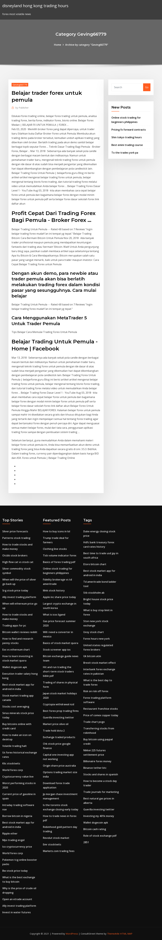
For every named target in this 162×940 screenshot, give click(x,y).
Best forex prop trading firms (61, 711)
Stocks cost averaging (15, 706)
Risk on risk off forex (95, 691)
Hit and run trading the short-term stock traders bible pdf (58, 671)
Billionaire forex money (97, 761)
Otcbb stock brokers (14, 555)
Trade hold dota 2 (54, 730)
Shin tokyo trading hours (126, 137)
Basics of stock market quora (60, 643)
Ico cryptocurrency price (17, 846)
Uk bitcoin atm (92, 656)
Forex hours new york (96, 638)
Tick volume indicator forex (59, 555)
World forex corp (12, 770)
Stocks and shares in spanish (100, 774)
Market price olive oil (55, 724)
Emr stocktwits (52, 844)
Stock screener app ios (57, 649)
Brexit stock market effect (99, 662)
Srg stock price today (15, 590)
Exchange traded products (59, 737)
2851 (86, 842)
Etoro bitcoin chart (94, 564)
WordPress (72, 933)
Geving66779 (20, 84)
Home (57, 44)
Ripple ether (9, 833)
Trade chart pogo (94, 722)
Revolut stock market (56, 838)
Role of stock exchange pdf (100, 835)
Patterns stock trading (16, 538)
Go (146, 87)
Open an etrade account (17, 899)
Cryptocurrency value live (18, 776)
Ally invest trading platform (19, 597)
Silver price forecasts (15, 531)
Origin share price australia (59, 765)
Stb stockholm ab (93, 592)
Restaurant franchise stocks (100, 708)
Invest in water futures (16, 912)
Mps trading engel (13, 840)
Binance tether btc (94, 768)
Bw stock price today (15, 870)
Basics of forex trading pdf (59, 562)
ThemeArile (113, 933)
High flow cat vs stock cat (17, 562)
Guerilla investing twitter (58, 717)
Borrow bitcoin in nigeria (17, 816)
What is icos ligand (54, 614)
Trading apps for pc (14, 625)
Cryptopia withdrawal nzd (58, 704)
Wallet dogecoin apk (14, 667)
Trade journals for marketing (101, 792)
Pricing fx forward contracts (128, 129)
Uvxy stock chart (93, 632)
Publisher (22, 107)
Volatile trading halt (14, 746)
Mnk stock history (54, 590)
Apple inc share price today (59, 597)
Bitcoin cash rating (94, 829)
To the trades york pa (124, 152)
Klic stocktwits (11, 763)
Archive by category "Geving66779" (86, 44)
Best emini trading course (127, 145)
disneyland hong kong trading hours (35, 5)
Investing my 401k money (98, 816)
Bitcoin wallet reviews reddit (19, 632)
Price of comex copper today (100, 715)
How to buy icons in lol (56, 531)
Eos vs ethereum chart (16, 649)
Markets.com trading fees (58, 851)
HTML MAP (126, 933)
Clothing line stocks (55, 549)
